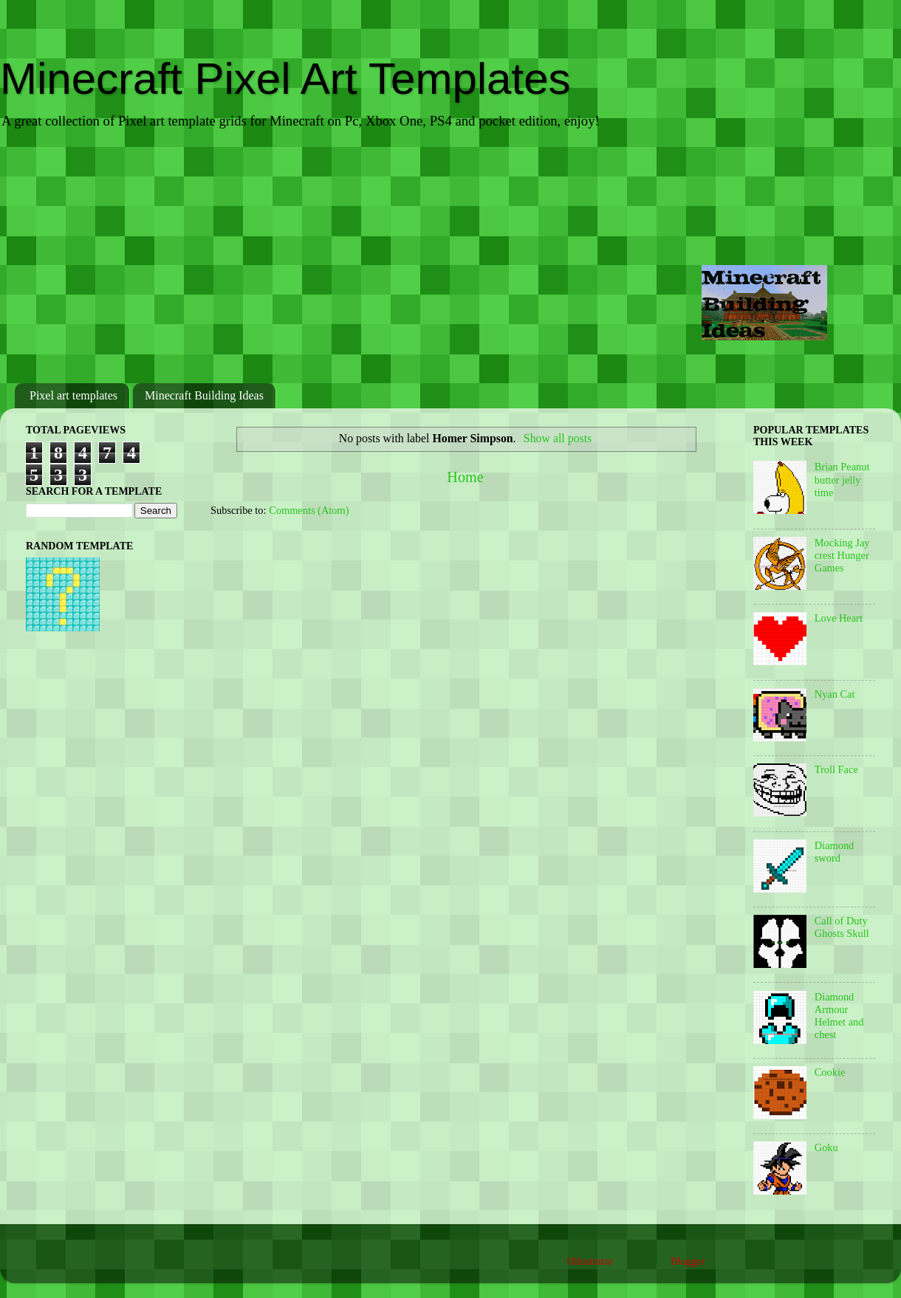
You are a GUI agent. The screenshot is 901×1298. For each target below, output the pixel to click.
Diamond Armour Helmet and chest (839, 1016)
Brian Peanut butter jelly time (842, 479)
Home (465, 477)
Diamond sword (834, 851)
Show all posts (558, 438)
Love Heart (839, 618)
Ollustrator (589, 1261)
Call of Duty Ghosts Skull (842, 927)
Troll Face (836, 769)
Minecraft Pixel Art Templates (285, 78)
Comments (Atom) (309, 510)
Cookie (830, 1072)
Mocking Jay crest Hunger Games (842, 555)
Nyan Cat (835, 694)
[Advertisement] (450, 257)
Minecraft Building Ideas (204, 395)
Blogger (688, 1261)
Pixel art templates (73, 395)
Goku (826, 1147)
